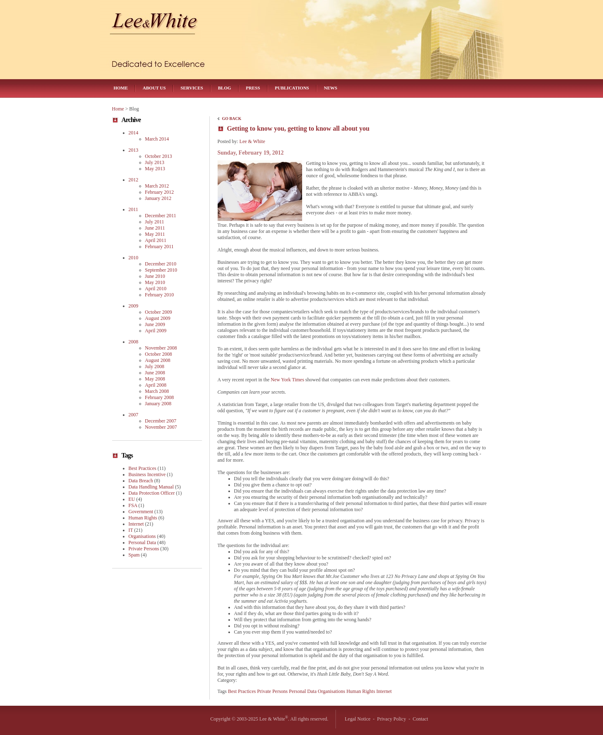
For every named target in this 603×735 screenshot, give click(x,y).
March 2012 (157, 186)
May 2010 (155, 282)
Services (192, 87)
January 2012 (158, 198)
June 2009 (155, 324)
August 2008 (158, 360)
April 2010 (156, 288)
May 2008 (155, 379)
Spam (134, 555)
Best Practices (242, 691)
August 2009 (158, 318)
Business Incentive (147, 474)
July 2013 (154, 162)
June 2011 (155, 228)
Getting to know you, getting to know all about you (298, 128)
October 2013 (158, 156)
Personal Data (303, 691)
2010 (133, 258)
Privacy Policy (391, 719)
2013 (133, 150)
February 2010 (159, 295)
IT (131, 530)
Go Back (232, 118)
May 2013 (155, 168)
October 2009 (158, 312)
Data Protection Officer (152, 493)
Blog (224, 87)
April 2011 (156, 240)
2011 (133, 209)
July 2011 (154, 222)
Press (253, 87)
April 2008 (156, 385)
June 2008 (155, 373)
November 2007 (161, 427)
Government (141, 511)
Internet (384, 691)
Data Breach (141, 481)
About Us (154, 87)
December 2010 (160, 264)
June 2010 (155, 276)
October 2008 (158, 354)
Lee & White (252, 141)
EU (132, 499)
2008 (133, 342)
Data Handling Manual (151, 487)
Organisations (331, 691)
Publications (292, 87)
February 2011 (159, 246)
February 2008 (159, 397)
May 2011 (155, 234)
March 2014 (157, 139)
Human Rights (360, 691)
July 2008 (154, 366)
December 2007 (160, 421)
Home (121, 87)
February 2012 (159, 192)
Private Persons (272, 691)
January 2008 (158, 403)
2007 (133, 415)
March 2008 (157, 391)
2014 (133, 133)
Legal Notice (358, 719)
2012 (133, 180)
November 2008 (161, 348)
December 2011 (160, 215)
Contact (420, 719)
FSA (133, 505)
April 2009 (156, 330)
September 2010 (161, 270)
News (330, 87)
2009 (133, 306)
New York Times (287, 380)
